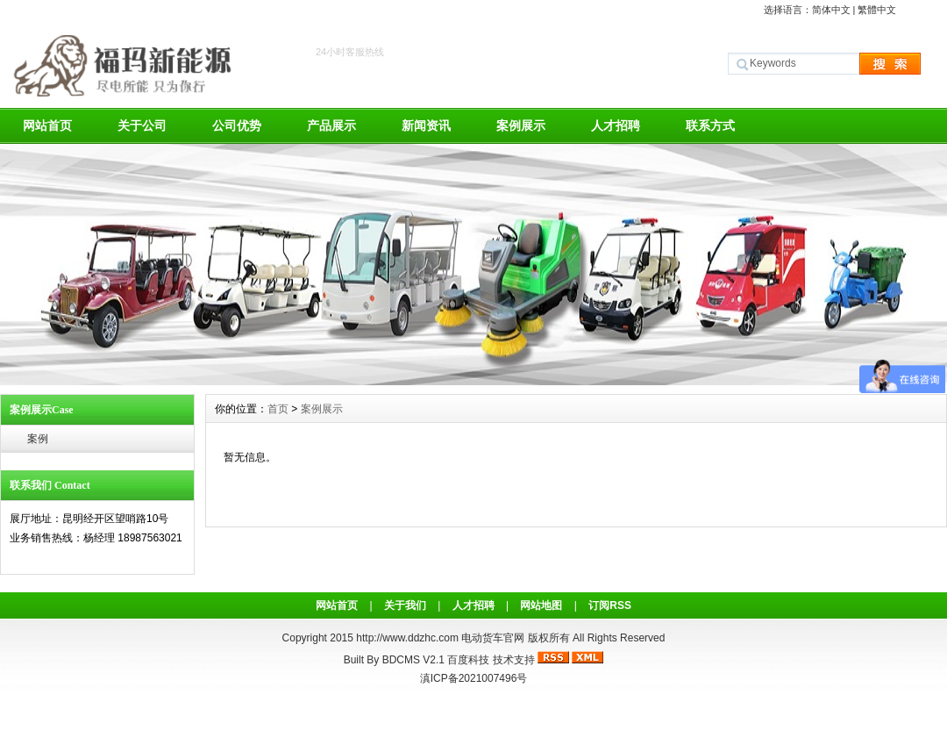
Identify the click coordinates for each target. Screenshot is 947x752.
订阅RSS (609, 605)
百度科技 (468, 660)
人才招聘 (615, 125)
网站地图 (541, 605)
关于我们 (405, 605)
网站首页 (47, 125)
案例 (37, 439)
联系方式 (710, 125)
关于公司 (142, 125)
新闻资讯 (426, 125)
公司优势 (236, 125)
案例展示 (520, 125)
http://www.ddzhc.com (408, 638)
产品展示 (331, 125)
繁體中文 (877, 9)
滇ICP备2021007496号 (474, 678)
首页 (277, 409)
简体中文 (831, 9)
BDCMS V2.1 (413, 660)
